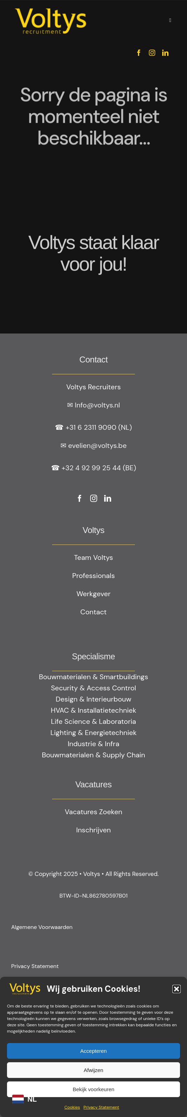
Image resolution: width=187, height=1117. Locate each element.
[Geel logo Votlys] (50, 8)
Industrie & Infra (94, 743)
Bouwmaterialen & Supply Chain (93, 754)
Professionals (93, 575)
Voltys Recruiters (93, 386)
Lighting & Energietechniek (93, 732)
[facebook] (139, 53)
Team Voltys (93, 557)
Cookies (72, 1107)
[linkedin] (165, 53)
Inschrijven (93, 829)
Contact (93, 611)
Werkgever (94, 593)
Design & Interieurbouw (93, 699)
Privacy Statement (101, 1107)
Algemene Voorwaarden (42, 927)
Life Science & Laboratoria (93, 721)
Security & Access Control (93, 687)
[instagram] (152, 53)
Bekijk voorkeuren (93, 1089)
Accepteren (93, 1051)
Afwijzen (93, 1070)
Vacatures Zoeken (93, 811)
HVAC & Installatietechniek (93, 710)
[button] (176, 988)
